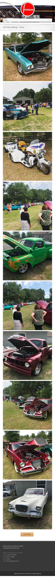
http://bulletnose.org (12, 561)
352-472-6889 (10, 557)
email (8, 559)
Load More (27, 534)
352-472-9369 (11, 555)
